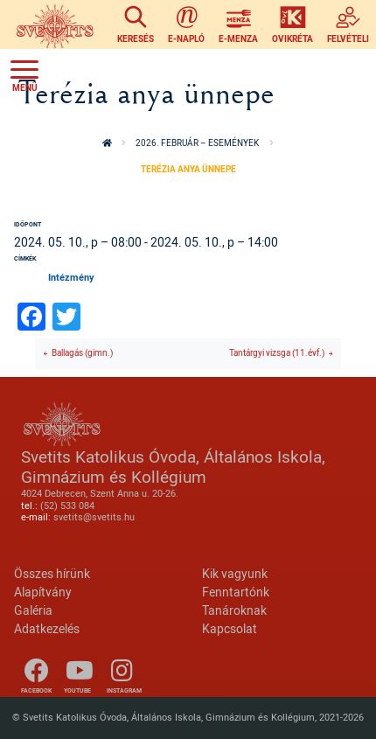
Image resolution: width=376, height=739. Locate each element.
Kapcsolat (229, 628)
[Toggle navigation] (24, 73)
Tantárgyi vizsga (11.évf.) (276, 353)
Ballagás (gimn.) (82, 353)
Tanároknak (234, 610)
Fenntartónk (235, 591)
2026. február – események (197, 143)
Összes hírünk (52, 573)
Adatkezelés (47, 628)
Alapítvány (43, 591)
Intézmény (71, 277)
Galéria (33, 610)
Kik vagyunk (235, 573)
